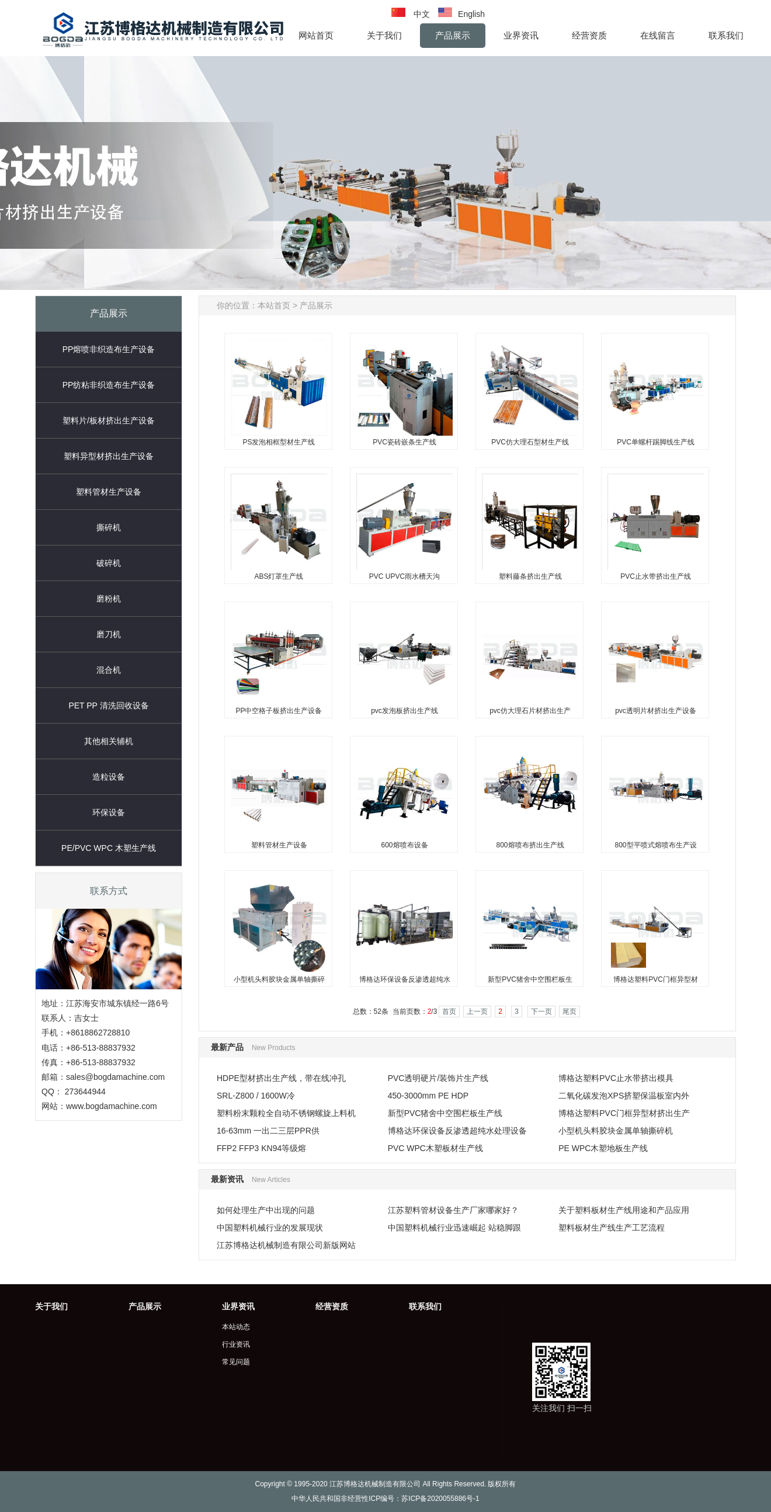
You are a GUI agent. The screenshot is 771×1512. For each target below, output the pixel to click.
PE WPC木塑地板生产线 (603, 1148)
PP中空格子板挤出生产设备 (278, 711)
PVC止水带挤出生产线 (655, 576)
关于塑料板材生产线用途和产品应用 (623, 1210)
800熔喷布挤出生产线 (530, 845)
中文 (422, 14)
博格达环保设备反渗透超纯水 (404, 979)
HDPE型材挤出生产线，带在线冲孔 (281, 1078)
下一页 (541, 1011)
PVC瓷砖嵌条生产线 (404, 442)
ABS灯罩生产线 (278, 576)
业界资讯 (238, 1306)
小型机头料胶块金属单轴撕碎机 (615, 1130)
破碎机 (108, 563)
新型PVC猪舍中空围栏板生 (530, 979)
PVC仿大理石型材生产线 (530, 442)
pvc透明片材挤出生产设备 (655, 711)
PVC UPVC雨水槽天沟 (404, 576)
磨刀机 (108, 634)
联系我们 (425, 1306)
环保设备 (108, 812)
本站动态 (236, 1327)
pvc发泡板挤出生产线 (404, 711)
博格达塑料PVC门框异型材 (655, 979)
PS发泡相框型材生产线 (278, 442)
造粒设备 (108, 776)
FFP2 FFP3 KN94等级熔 (261, 1148)
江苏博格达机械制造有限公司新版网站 (286, 1245)
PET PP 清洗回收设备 (108, 705)
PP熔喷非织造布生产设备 (108, 349)
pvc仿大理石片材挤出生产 (530, 711)
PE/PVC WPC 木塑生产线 (108, 848)
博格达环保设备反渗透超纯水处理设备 (457, 1130)
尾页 (569, 1011)
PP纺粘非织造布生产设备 (108, 385)
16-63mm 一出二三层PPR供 (268, 1130)
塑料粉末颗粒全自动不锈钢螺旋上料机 (286, 1113)
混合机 (108, 670)
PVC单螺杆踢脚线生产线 (655, 442)
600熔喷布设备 (404, 845)
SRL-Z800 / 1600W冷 (256, 1095)
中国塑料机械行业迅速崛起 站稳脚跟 (454, 1227)
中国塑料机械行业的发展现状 (270, 1227)
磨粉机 (108, 598)
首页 (449, 1011)
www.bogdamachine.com (111, 1106)
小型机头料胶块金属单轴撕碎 (279, 979)
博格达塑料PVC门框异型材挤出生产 (624, 1113)
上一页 (477, 1011)
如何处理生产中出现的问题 (266, 1210)
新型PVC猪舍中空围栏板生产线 (445, 1113)
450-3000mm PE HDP (428, 1095)
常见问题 (236, 1362)
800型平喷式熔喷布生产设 (655, 845)
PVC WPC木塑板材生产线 (435, 1148)
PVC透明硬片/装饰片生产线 (438, 1078)
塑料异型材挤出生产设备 (109, 456)
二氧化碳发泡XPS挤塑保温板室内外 (623, 1095)
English (471, 14)
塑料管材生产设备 (108, 491)
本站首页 (274, 305)
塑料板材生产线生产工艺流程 (611, 1227)
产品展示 (316, 305)
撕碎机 (108, 527)
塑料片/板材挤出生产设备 (108, 420)
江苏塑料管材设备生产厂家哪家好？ (453, 1210)
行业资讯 (236, 1344)
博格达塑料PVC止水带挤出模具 (615, 1078)
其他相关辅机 (108, 741)
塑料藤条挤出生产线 (530, 576)
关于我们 (51, 1306)
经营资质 (331, 1306)
